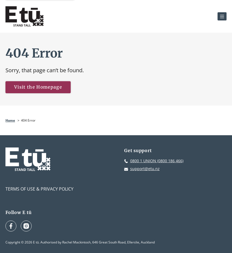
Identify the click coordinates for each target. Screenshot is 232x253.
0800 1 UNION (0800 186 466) (156, 160)
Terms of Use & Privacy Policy (39, 189)
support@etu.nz (145, 168)
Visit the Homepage (38, 87)
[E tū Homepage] (24, 16)
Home (10, 120)
